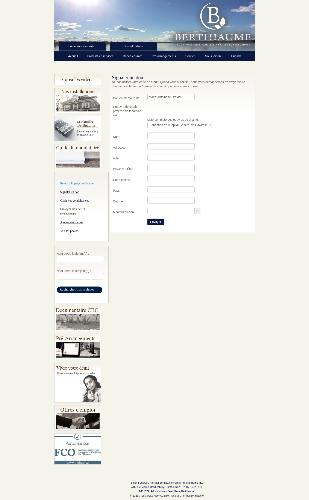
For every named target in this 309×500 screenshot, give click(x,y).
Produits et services (100, 56)
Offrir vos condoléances (74, 200)
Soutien (190, 56)
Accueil (73, 56)
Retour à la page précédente (77, 183)
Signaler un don (69, 192)
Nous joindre (214, 56)
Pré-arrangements (164, 56)
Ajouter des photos (71, 222)
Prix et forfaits (133, 46)
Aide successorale (82, 46)
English (236, 56)
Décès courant (133, 56)
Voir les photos (69, 231)
